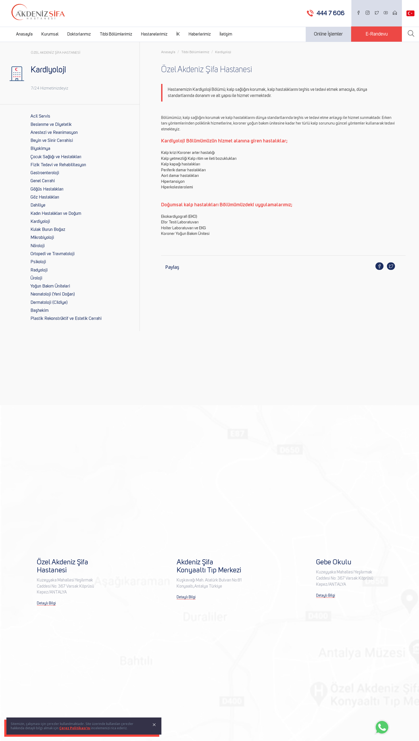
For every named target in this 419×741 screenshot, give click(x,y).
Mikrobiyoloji (42, 237)
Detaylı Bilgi (46, 603)
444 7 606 (331, 13)
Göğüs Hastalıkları (46, 189)
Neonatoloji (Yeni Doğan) (52, 294)
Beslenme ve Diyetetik (51, 124)
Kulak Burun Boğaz (47, 229)
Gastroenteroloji (44, 173)
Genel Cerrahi (42, 181)
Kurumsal (50, 34)
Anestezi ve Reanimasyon (54, 132)
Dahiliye (37, 205)
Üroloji (36, 278)
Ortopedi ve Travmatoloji (52, 254)
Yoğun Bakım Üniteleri (50, 286)
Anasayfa (24, 34)
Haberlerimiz (200, 34)
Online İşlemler (328, 34)
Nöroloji (37, 246)
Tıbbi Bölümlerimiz (116, 34)
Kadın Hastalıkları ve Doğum (55, 213)
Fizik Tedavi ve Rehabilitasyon (58, 165)
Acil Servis (40, 116)
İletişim (226, 34)
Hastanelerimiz (154, 34)
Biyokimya (40, 148)
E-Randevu (377, 34)
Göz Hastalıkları (44, 197)
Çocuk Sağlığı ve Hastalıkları (55, 157)
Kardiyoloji (40, 221)
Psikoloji (38, 262)
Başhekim (39, 310)
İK (178, 34)
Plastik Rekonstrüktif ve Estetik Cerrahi (66, 318)
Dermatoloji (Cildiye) (49, 302)
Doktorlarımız (79, 34)
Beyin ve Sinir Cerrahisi (51, 140)
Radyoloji (39, 270)
